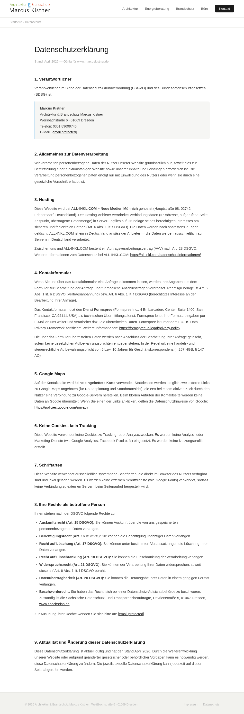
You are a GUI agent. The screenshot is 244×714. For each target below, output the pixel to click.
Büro (204, 8)
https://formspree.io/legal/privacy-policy (149, 328)
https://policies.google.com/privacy (61, 407)
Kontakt (224, 8)
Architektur (130, 8)
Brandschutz (185, 8)
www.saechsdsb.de (54, 604)
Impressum (191, 704)
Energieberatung (157, 8)
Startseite (16, 22)
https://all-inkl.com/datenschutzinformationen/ (165, 255)
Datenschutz (211, 704)
